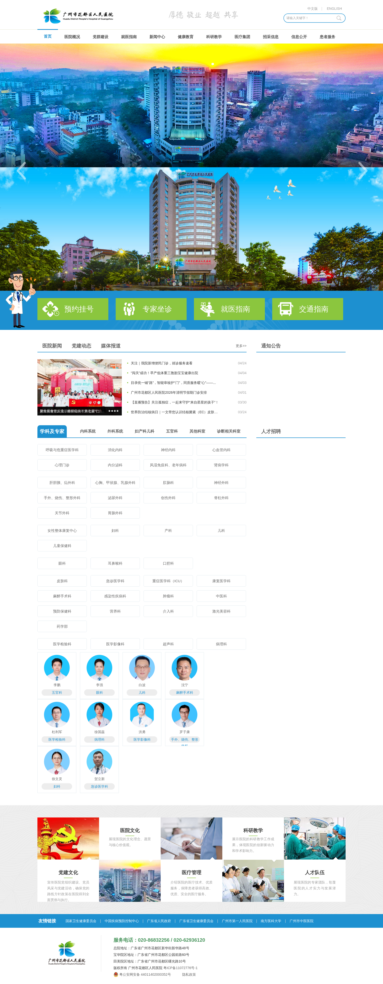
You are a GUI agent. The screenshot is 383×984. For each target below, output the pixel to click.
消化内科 (115, 450)
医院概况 (72, 37)
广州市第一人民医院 (237, 921)
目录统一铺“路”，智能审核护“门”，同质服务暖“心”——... (173, 383)
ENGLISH (334, 9)
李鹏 (57, 685)
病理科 (221, 644)
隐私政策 (188, 974)
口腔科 (168, 563)
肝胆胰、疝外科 (62, 483)
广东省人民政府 (159, 921)
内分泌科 (115, 465)
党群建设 (100, 37)
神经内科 (168, 450)
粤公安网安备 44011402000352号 (145, 974)
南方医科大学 (271, 921)
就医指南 (129, 37)
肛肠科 (168, 483)
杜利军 (57, 732)
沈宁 (184, 685)
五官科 (57, 692)
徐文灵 (57, 779)
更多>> (241, 346)
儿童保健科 (62, 546)
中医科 (221, 596)
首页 (48, 36)
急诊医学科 (115, 581)
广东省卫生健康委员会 (196, 921)
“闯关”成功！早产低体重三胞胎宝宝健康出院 (164, 373)
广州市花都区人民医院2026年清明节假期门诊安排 (169, 392)
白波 (142, 685)
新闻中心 (157, 37)
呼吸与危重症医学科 (62, 450)
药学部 (62, 626)
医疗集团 (242, 37)
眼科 (62, 563)
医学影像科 (115, 644)
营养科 (115, 611)
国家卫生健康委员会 (81, 921)
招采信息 (271, 37)
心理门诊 (62, 465)
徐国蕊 (99, 732)
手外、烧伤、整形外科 (62, 498)
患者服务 (327, 37)
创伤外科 (168, 498)
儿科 (221, 530)
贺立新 (99, 779)
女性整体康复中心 (62, 530)
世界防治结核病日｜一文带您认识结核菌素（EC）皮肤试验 (176, 412)
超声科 (168, 644)
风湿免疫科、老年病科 (168, 465)
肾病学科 (221, 465)
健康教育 (185, 37)
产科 (168, 530)
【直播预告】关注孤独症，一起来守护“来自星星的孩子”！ (175, 402)
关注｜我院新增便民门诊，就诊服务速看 (161, 363)
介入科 (168, 611)
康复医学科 (221, 581)
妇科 (115, 530)
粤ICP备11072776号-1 (180, 968)
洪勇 (142, 732)
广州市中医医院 (302, 921)
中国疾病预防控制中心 (122, 921)
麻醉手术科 (62, 596)
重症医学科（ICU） (168, 581)
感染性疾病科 (115, 596)
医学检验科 (62, 644)
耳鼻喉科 (115, 563)
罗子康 (185, 732)
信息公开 (299, 37)
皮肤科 (62, 581)
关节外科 (62, 513)
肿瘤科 (168, 596)
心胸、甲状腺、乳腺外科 (115, 483)
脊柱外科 (221, 498)
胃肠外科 (115, 513)
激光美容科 (221, 611)
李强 (99, 685)
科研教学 (214, 37)
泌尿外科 (115, 498)
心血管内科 (221, 450)
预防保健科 (62, 611)
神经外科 (221, 483)
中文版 (312, 9)
